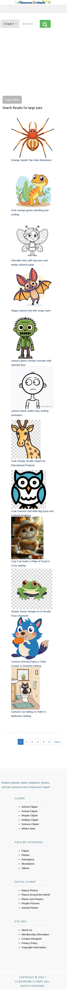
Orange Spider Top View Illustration (31, 160)
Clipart (25, 850)
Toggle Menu (12, 99)
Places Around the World (35, 894)
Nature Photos (29, 890)
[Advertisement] (32, 62)
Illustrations (28, 863)
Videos (25, 868)
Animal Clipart (29, 811)
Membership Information (35, 934)
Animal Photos (29, 907)
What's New (28, 828)
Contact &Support (31, 938)
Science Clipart (30, 824)
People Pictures (30, 903)
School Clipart (29, 806)
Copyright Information (33, 947)
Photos (25, 855)
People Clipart (29, 815)
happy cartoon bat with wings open (31, 310)
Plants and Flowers (32, 899)
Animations (27, 859)
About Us (26, 930)
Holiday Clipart (29, 819)
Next (57, 741)
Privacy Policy (29, 943)
